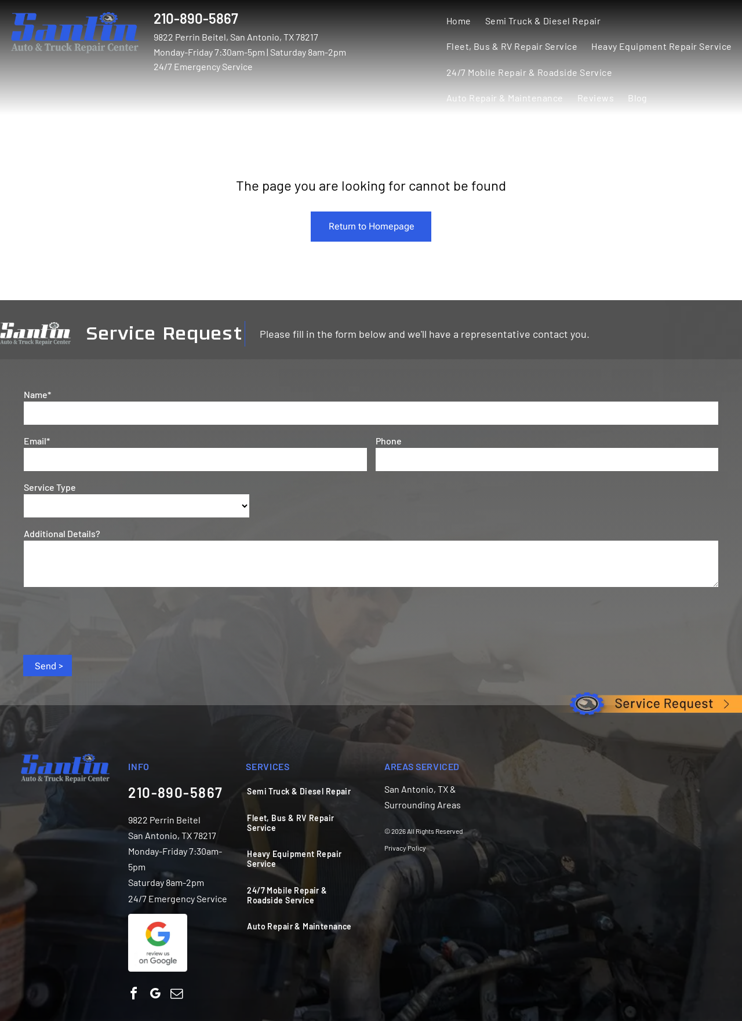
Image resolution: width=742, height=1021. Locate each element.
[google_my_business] (155, 995)
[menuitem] (458, 20)
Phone (389, 440)
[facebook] (133, 995)
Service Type (50, 487)
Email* (37, 440)
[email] (176, 995)
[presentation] (112, 620)
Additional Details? (62, 533)
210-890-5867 (196, 18)
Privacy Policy (405, 848)
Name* (37, 394)
